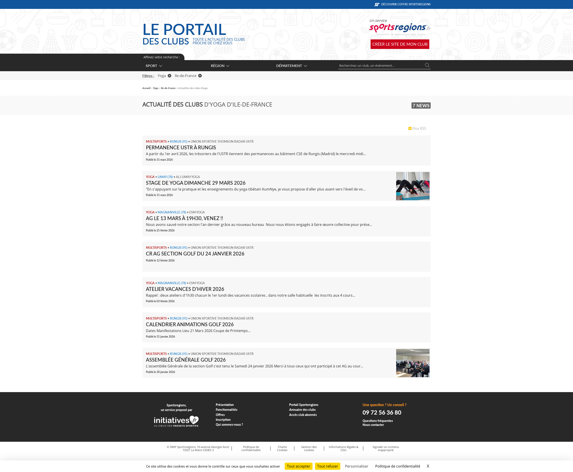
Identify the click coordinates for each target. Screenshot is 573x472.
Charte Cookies (282, 448)
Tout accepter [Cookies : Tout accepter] (298, 466)
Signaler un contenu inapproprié (386, 448)
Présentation (225, 405)
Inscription (223, 419)
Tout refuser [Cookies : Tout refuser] (327, 466)
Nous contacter (373, 425)
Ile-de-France (188, 75)
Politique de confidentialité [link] (397, 466)
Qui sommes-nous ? (229, 424)
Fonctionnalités (226, 409)
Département (291, 65)
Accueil (146, 88)
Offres (220, 415)
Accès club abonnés (303, 415)
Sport (154, 65)
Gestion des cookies (309, 448)
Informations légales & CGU (343, 448)
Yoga (164, 75)
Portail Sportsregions (303, 405)
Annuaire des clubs (302, 409)
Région (220, 65)
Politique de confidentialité (250, 448)
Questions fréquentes (378, 421)
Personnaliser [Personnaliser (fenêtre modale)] (356, 466)
